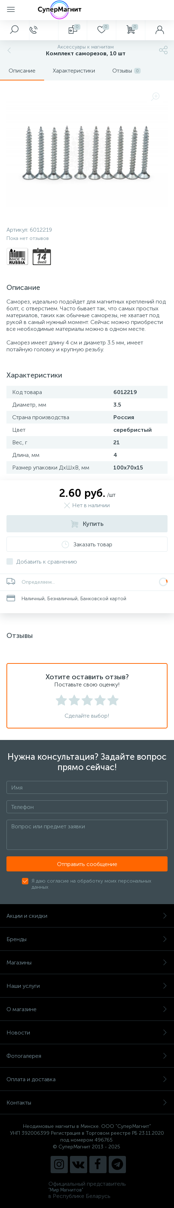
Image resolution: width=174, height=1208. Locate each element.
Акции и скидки (87, 915)
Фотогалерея (87, 1055)
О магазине (87, 1009)
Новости (87, 1032)
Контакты (87, 1102)
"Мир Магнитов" (65, 1190)
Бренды (87, 939)
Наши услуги (87, 985)
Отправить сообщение (87, 864)
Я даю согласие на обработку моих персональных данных (91, 884)
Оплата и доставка (87, 1079)
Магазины (87, 962)
